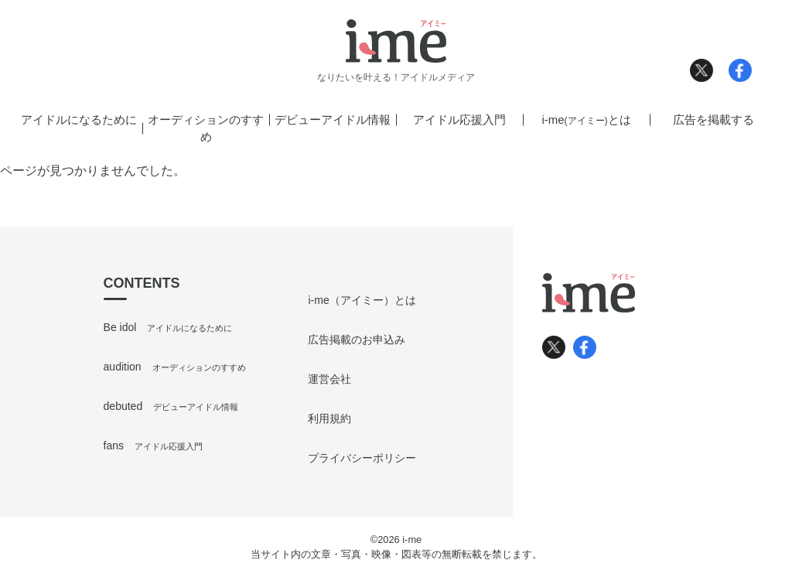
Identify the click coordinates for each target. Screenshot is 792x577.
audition (175, 366)
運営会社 (329, 379)
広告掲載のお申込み (356, 339)
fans (153, 445)
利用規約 (329, 418)
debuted (171, 406)
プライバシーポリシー (362, 458)
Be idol (168, 327)
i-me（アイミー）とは (361, 300)
